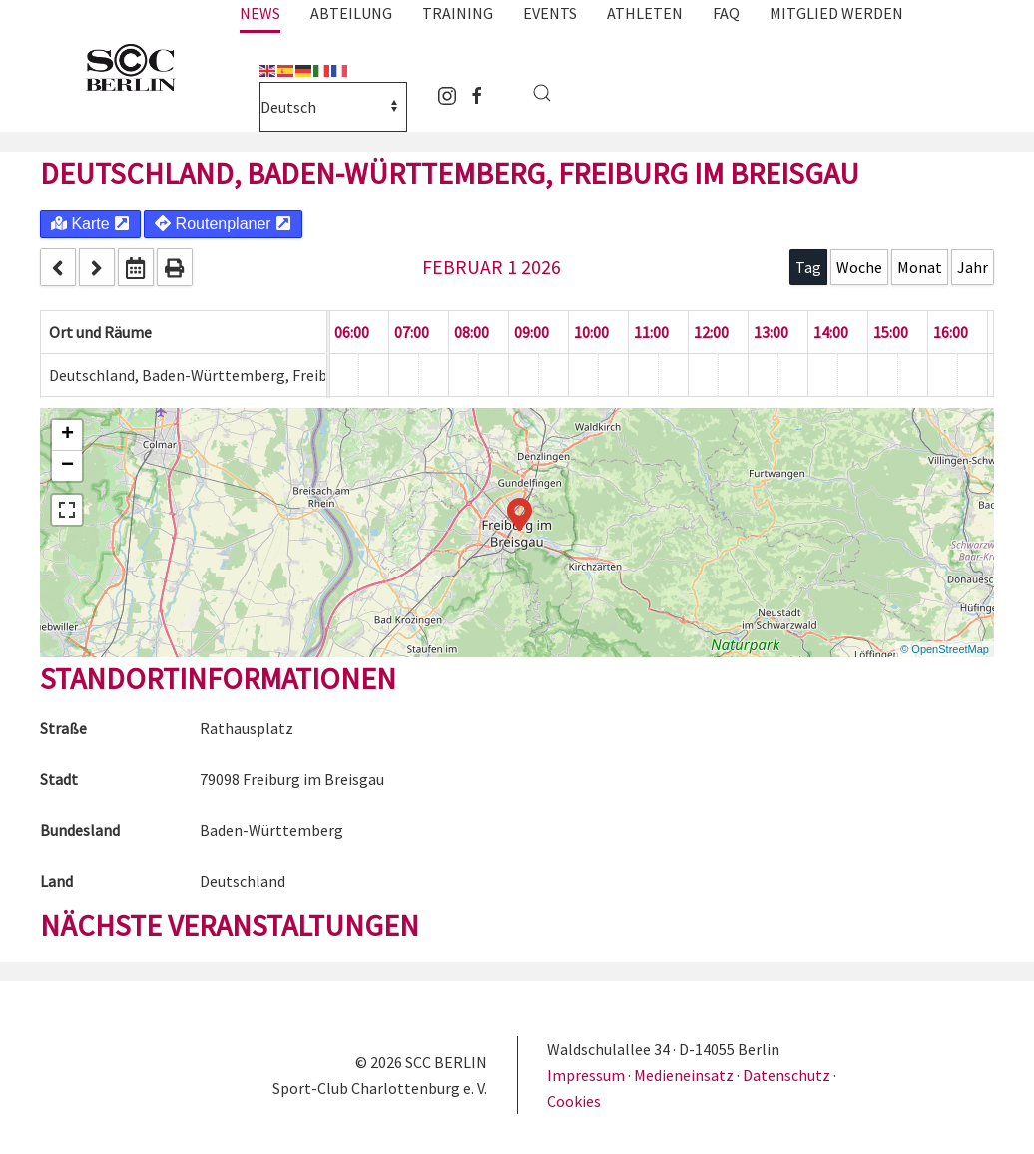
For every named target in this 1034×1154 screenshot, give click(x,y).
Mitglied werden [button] (836, 13)
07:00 (411, 332)
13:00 (771, 332)
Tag (808, 267)
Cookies (574, 1101)
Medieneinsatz (684, 1075)
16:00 (950, 332)
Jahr (972, 267)
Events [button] (550, 13)
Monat (919, 267)
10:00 (591, 332)
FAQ (726, 13)
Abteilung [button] (351, 13)
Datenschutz (786, 1075)
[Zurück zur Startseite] (140, 69)
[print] (175, 267)
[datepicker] (136, 267)
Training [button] (457, 13)
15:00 (890, 332)
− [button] (67, 466)
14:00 (830, 332)
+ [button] (67, 435)
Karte (90, 223)
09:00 (531, 332)
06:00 (351, 332)
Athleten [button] (645, 13)
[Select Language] (333, 107)
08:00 (471, 332)
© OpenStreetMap (944, 649)
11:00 (651, 332)
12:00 (711, 332)
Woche (859, 267)
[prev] (58, 267)
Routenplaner (223, 223)
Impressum (587, 1075)
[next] (97, 267)
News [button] (260, 13)
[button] (542, 93)
